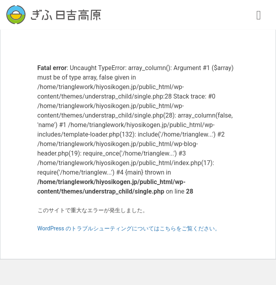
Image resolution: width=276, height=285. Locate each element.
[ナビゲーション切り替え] (259, 15)
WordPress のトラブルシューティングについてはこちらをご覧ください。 (129, 228)
